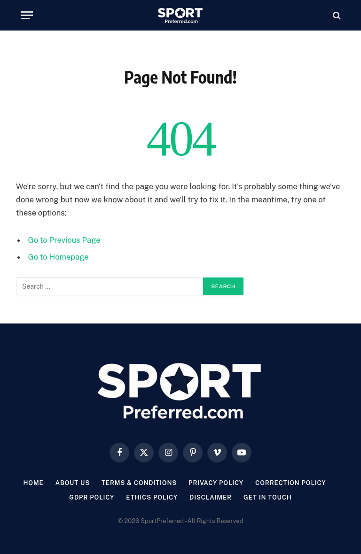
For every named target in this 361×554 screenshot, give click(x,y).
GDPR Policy (91, 497)
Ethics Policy (152, 497)
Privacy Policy (215, 482)
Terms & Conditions (139, 482)
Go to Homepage (58, 257)
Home (33, 482)
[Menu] (27, 15)
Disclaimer (210, 497)
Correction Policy (290, 482)
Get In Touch (267, 497)
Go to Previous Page (64, 240)
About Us (72, 482)
